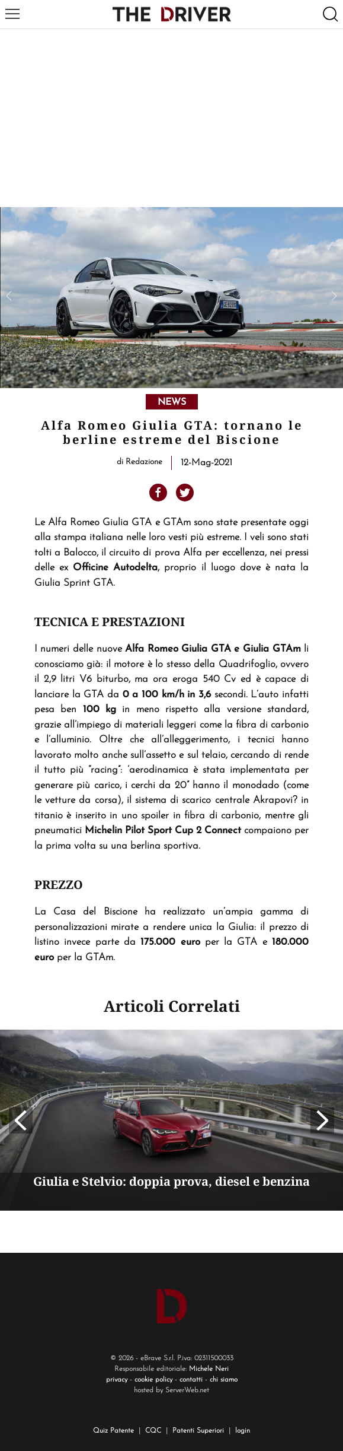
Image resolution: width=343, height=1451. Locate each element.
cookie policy (153, 1379)
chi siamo (224, 1379)
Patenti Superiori (198, 1430)
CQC (153, 1430)
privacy (116, 1379)
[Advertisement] (171, 118)
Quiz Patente (113, 1430)
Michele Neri (209, 1369)
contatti (191, 1379)
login (242, 1430)
